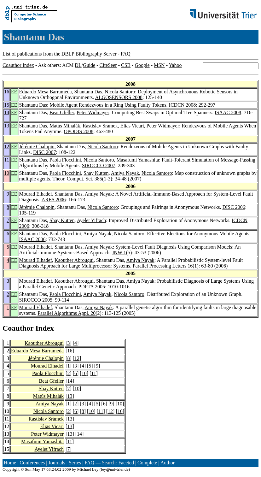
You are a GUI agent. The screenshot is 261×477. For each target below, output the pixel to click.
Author (167, 462)
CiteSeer (108, 65)
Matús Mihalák (64, 125)
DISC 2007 (44, 152)
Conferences (32, 462)
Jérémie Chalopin (37, 146)
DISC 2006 (233, 207)
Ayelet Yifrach (91, 220)
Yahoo (175, 65)
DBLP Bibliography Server (89, 53)
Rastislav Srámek (100, 125)
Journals (56, 462)
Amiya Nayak (125, 173)
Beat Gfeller (61, 112)
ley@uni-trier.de (114, 469)
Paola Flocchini (65, 159)
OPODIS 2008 (79, 131)
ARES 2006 (54, 199)
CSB (125, 65)
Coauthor (18, 328)
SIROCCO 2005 (35, 300)
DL (78, 65)
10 (6, 173)
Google (142, 65)
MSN (159, 65)
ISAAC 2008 (228, 112)
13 (6, 125)
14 (6, 112)
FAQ (125, 53)
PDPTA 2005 (91, 286)
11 (6, 159)
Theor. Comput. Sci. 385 (77, 178)
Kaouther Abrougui (74, 260)
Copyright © (13, 469)
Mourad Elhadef (35, 194)
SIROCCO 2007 (98, 165)
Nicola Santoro (120, 91)
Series (75, 462)
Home (10, 462)
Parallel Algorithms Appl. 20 (67, 313)
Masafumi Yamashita (137, 159)
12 (6, 146)
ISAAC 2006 (32, 239)
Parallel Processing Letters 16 (163, 265)
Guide (89, 65)
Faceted (126, 462)
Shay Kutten (96, 173)
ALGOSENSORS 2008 (118, 97)
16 (6, 91)
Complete (147, 462)
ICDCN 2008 (182, 105)
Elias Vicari (132, 125)
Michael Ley (88, 469)
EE (14, 91)
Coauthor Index (18, 65)
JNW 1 (119, 252)
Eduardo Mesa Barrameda (45, 91)
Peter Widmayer (93, 112)
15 (6, 105)
